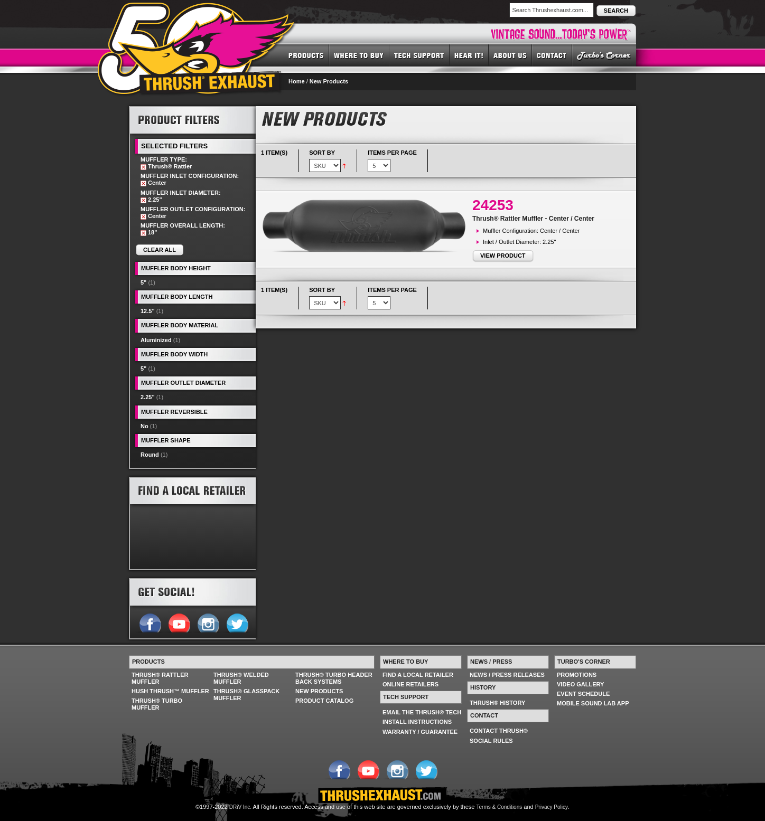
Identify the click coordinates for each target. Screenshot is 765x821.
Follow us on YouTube (178, 622)
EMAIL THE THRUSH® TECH (421, 712)
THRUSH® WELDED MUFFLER (241, 678)
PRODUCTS (306, 55)
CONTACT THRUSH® (499, 731)
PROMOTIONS (576, 675)
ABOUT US (510, 55)
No (144, 426)
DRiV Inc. (240, 807)
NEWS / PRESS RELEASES (507, 675)
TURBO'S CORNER (604, 55)
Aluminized (156, 340)
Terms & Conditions (500, 807)
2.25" (148, 397)
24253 (493, 205)
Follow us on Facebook (149, 622)
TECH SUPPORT (419, 55)
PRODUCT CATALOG (324, 700)
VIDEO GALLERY (580, 684)
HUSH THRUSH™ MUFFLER (170, 691)
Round (150, 454)
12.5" (148, 311)
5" (143, 282)
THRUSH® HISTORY (497, 703)
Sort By (322, 152)
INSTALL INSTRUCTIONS (417, 722)
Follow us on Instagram (207, 622)
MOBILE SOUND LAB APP (593, 703)
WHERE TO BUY (359, 55)
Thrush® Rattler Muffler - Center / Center (533, 218)
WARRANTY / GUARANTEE (420, 732)
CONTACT (552, 55)
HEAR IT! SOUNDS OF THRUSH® (469, 55)
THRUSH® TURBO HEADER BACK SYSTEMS (333, 678)
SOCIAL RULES (491, 741)
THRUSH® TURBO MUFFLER (157, 704)
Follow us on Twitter (236, 622)
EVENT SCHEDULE (583, 694)
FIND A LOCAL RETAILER (417, 675)
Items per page (392, 152)
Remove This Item (143, 167)
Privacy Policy (551, 807)
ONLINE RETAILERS (410, 684)
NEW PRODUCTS (319, 691)
